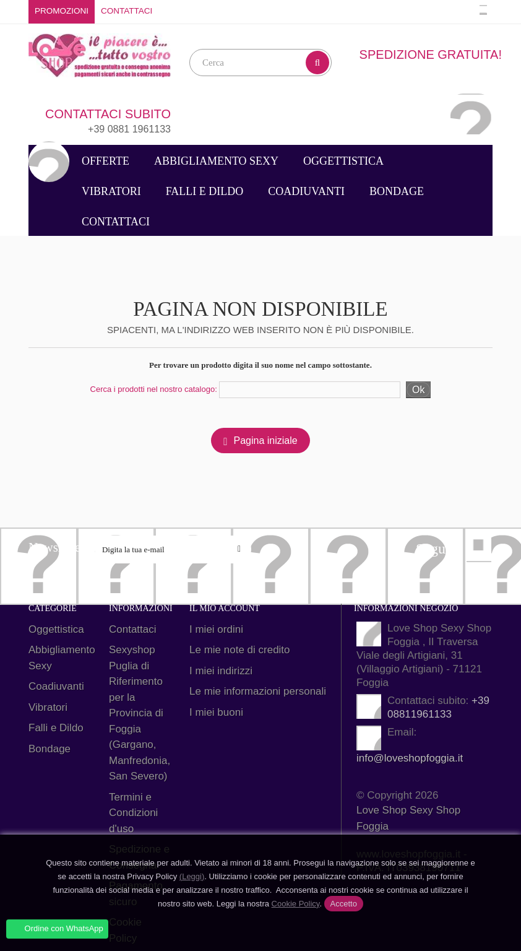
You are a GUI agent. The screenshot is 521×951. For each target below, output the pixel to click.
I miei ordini (216, 629)
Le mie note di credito (239, 650)
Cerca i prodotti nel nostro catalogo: (153, 389)
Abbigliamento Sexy (216, 161)
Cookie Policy (296, 903)
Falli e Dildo (205, 191)
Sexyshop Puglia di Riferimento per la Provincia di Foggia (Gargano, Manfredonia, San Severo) (139, 713)
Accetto (343, 903)
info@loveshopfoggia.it (409, 758)
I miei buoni (216, 712)
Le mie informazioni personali (257, 691)
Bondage (396, 191)
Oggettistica (343, 161)
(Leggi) (191, 876)
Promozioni (61, 10)
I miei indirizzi (220, 671)
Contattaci (126, 10)
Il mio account (224, 608)
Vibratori (111, 191)
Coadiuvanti (306, 191)
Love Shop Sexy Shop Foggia (408, 818)
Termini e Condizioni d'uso (133, 813)
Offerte (105, 161)
